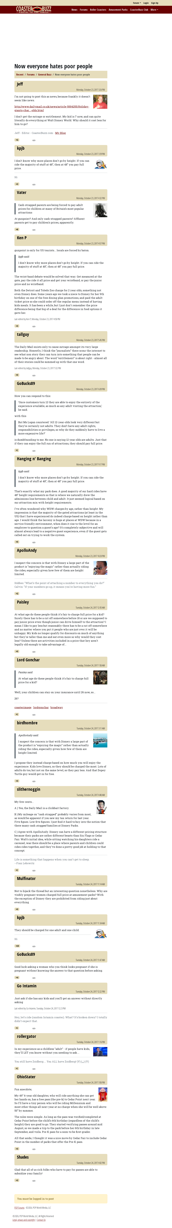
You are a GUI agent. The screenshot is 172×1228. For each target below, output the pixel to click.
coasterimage (22, 707)
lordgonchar (41, 707)
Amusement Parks (118, 9)
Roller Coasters (98, 9)
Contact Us (41, 1220)
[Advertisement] (86, 38)
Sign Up (154, 2)
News (74, 9)
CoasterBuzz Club (139, 9)
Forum (136, 2)
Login (146, 2)
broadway (57, 707)
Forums (84, 9)
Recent (20, 74)
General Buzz (44, 74)
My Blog (60, 133)
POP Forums (19, 1207)
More (153, 9)
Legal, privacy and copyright (24, 1220)
